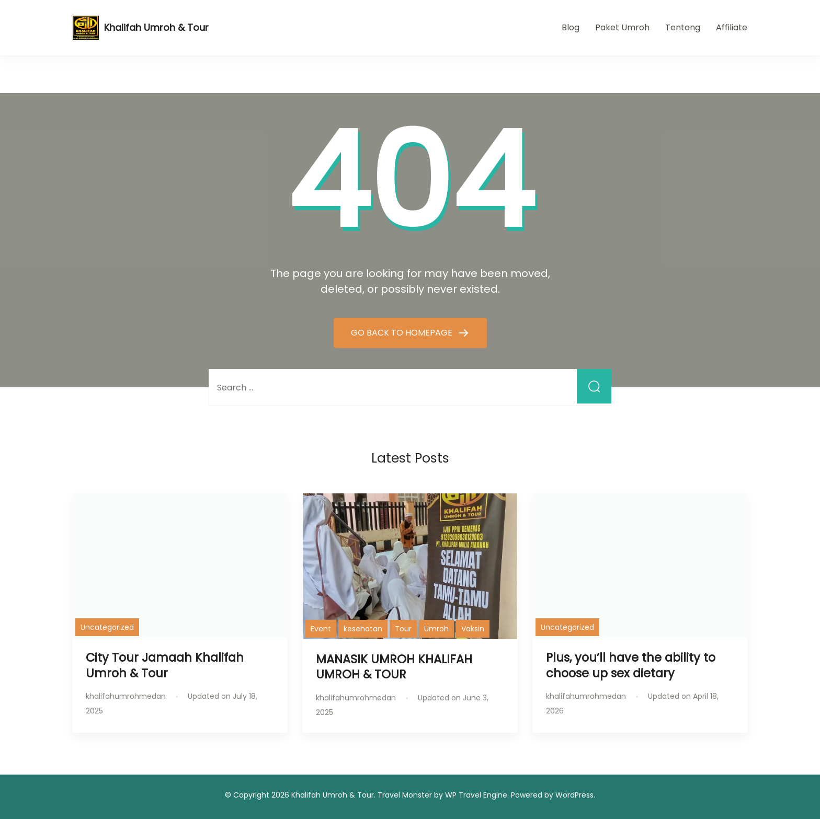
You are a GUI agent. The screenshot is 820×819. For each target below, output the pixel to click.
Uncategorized (107, 627)
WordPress (574, 795)
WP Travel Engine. (477, 795)
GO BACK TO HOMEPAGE (402, 333)
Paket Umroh (622, 27)
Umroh (436, 629)
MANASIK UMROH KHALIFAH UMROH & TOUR (394, 667)
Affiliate (731, 27)
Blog (570, 27)
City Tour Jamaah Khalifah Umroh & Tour (165, 665)
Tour (403, 629)
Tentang (682, 27)
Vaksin (472, 629)
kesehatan (363, 629)
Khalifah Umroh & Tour (156, 27)
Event (321, 629)
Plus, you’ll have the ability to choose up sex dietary (630, 665)
